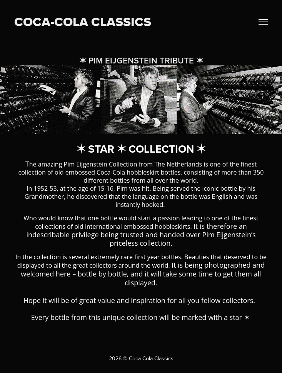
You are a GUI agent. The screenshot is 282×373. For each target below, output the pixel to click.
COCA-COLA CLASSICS (82, 21)
